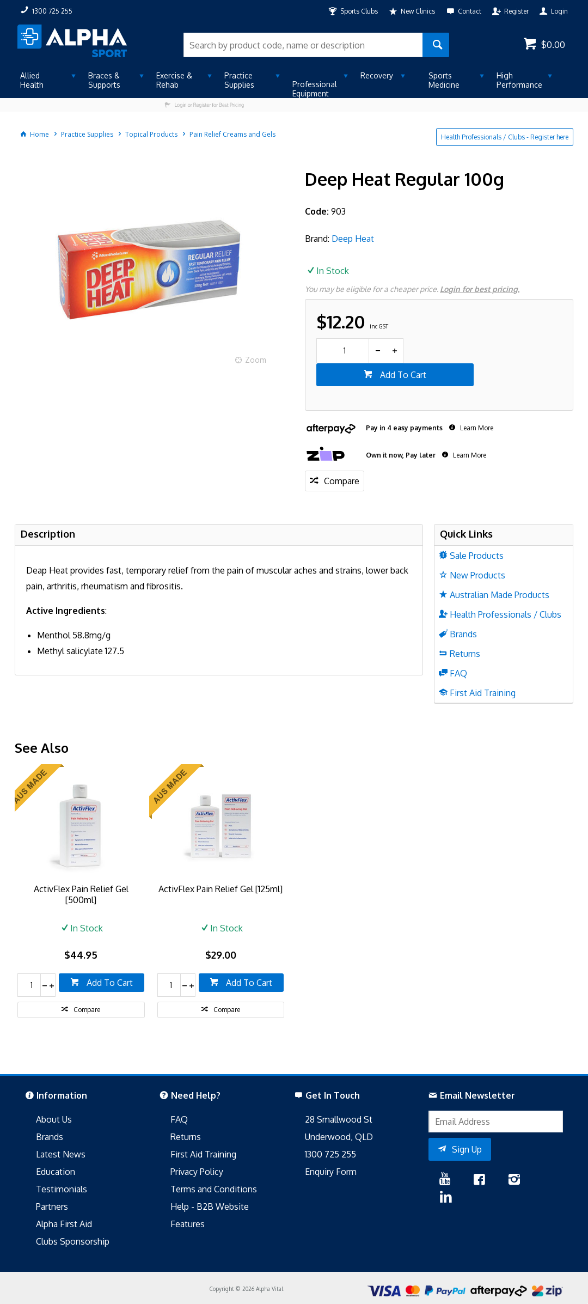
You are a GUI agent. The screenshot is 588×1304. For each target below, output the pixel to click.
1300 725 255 (330, 1154)
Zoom (255, 359)
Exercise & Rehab (174, 80)
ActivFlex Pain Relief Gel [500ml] (81, 894)
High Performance (519, 80)
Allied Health (32, 80)
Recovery (376, 75)
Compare (341, 481)
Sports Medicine (444, 80)
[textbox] (302, 45)
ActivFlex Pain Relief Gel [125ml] (220, 888)
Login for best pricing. (479, 289)
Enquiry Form (331, 1171)
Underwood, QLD (339, 1136)
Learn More (475, 428)
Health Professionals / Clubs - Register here (504, 137)
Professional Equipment (314, 89)
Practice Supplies (239, 80)
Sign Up (467, 1149)
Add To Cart (402, 374)
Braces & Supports (104, 80)
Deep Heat (353, 238)
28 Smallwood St (338, 1119)
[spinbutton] (343, 351)
